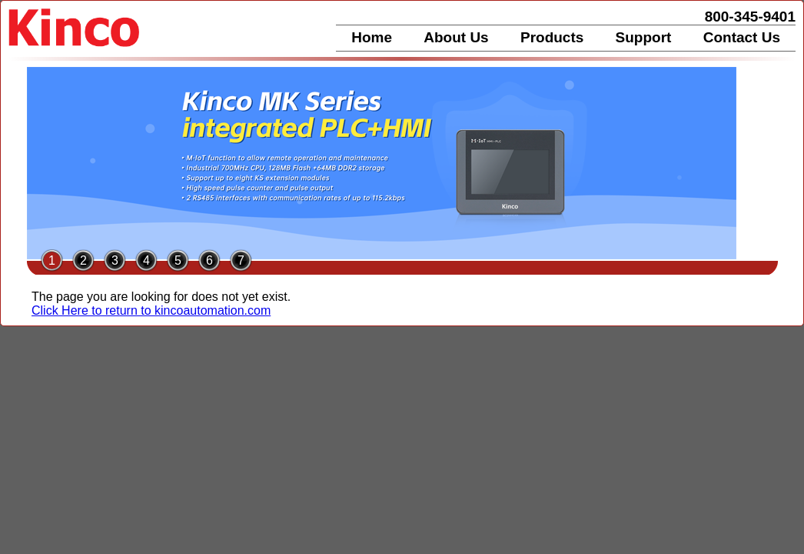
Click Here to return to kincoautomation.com (151, 310)
